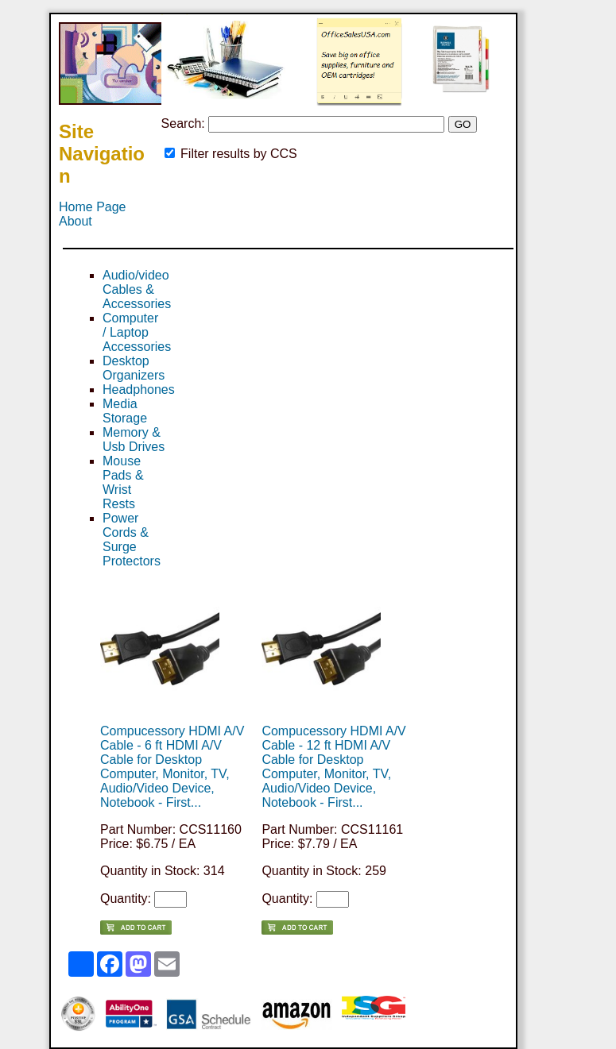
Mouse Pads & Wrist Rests (123, 482)
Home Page (92, 207)
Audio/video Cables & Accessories (137, 289)
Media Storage (125, 411)
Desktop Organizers (134, 368)
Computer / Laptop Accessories (137, 332)
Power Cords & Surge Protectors (132, 539)
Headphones (139, 389)
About (75, 221)
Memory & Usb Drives (134, 439)
